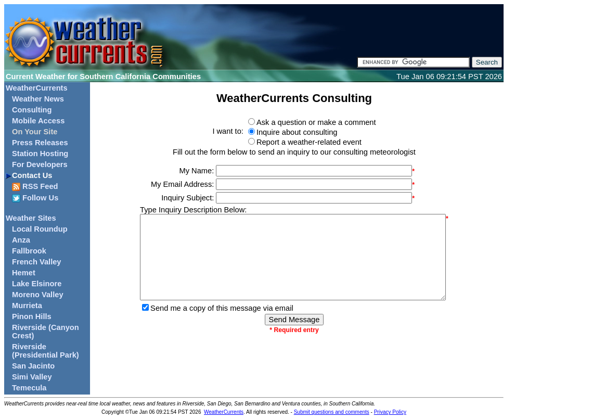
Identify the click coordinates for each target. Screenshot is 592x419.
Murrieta (27, 305)
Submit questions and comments (331, 412)
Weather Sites (31, 218)
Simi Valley (32, 377)
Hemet (23, 273)
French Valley (36, 262)
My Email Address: (182, 184)
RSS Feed (35, 186)
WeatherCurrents (37, 88)
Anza (21, 240)
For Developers (40, 164)
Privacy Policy (390, 412)
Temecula (29, 388)
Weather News (38, 99)
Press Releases (40, 142)
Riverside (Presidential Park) (45, 350)
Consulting (32, 110)
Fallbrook (29, 251)
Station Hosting (40, 153)
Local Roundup (40, 229)
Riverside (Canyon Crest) (45, 331)
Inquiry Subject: (187, 198)
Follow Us (35, 198)
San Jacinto (33, 366)
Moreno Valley (37, 294)
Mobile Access (38, 121)
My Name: (196, 171)
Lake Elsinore (36, 284)
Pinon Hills (32, 316)
